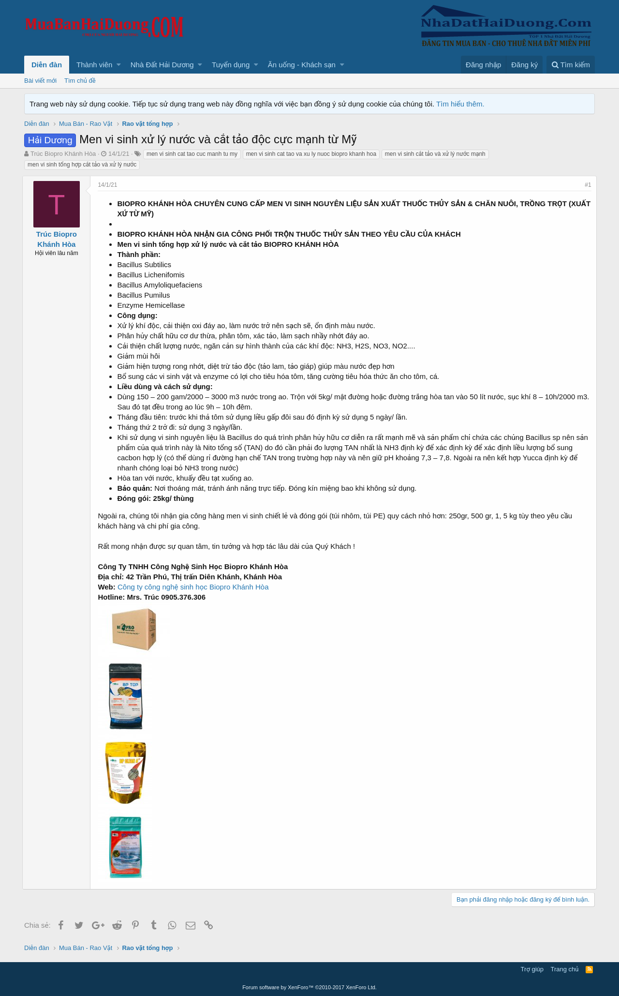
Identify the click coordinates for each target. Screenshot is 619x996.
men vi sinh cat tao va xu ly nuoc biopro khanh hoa (311, 154)
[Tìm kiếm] (570, 65)
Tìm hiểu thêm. (460, 104)
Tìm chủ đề (80, 80)
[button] (118, 65)
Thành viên (94, 64)
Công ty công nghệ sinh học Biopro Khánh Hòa (195, 587)
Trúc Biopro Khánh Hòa (63, 153)
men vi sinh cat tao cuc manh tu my (192, 154)
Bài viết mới (40, 80)
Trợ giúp (532, 969)
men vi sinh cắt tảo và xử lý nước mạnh (435, 154)
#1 (586, 184)
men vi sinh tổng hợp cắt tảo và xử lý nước (82, 164)
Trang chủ (565, 969)
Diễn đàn (46, 64)
